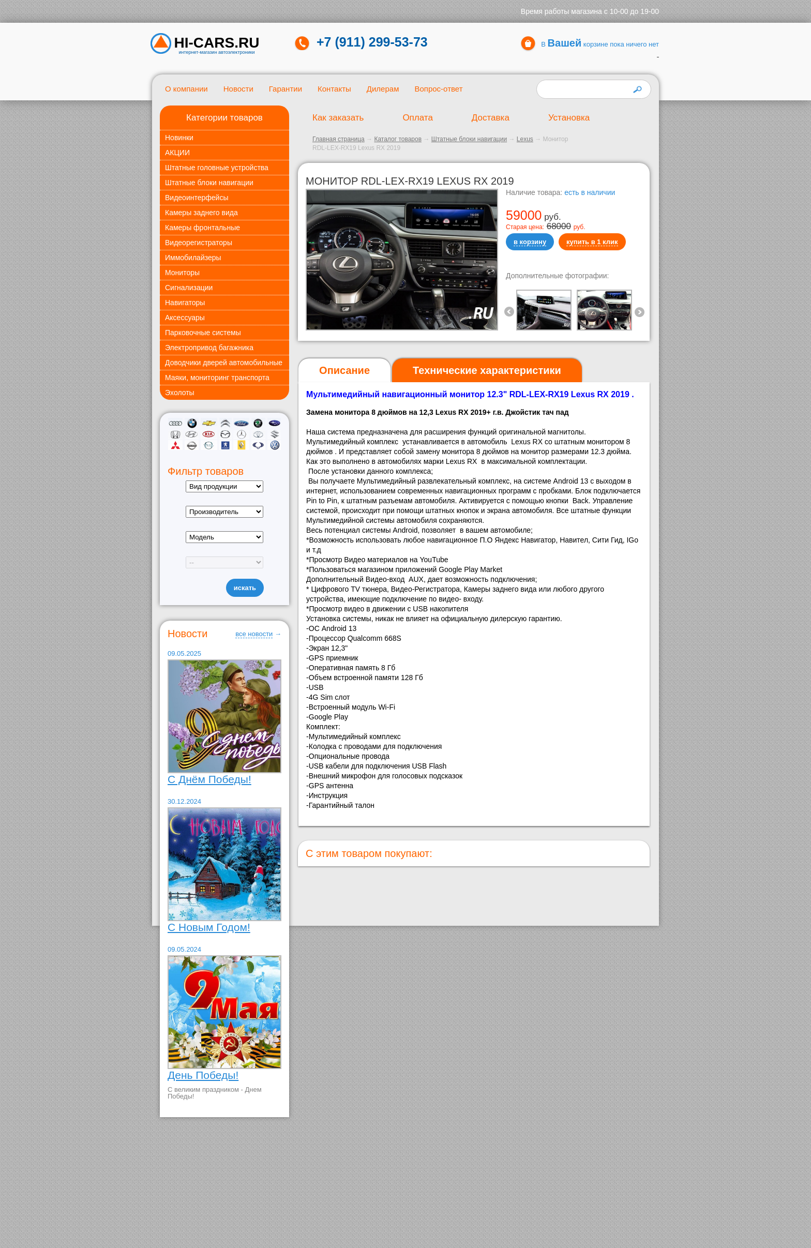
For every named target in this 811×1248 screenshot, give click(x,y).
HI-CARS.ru (217, 43)
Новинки (179, 137)
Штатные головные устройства (216, 167)
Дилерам (383, 88)
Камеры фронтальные (202, 227)
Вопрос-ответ (438, 88)
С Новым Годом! (209, 927)
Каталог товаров (398, 139)
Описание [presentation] (344, 370)
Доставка (490, 118)
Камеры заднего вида (201, 212)
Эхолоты (179, 392)
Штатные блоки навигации (209, 182)
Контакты (334, 88)
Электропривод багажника (209, 347)
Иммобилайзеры (193, 257)
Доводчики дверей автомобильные (223, 362)
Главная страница (338, 139)
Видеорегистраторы (198, 242)
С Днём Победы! (209, 779)
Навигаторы (185, 302)
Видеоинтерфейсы (196, 197)
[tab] (344, 370)
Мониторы (182, 272)
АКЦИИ (177, 152)
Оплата (417, 118)
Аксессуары (185, 317)
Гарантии (285, 88)
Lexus (525, 139)
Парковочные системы (203, 332)
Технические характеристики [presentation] (487, 370)
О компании (186, 88)
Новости (238, 88)
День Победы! (203, 1075)
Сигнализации (189, 287)
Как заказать (338, 118)
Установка (569, 118)
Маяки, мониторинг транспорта (217, 377)
